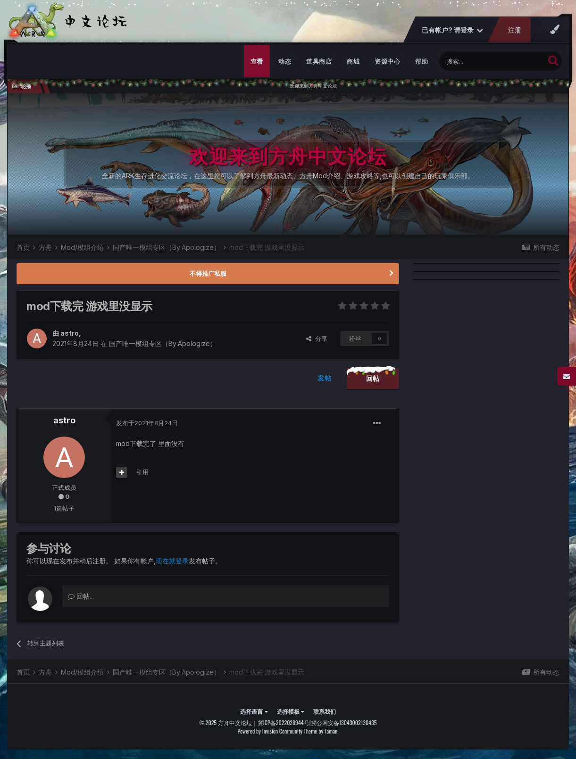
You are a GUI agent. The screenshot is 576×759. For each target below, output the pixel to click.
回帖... (81, 596)
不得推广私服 (208, 273)
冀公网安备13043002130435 (344, 722)
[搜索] (491, 61)
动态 (284, 61)
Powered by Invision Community (269, 731)
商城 (353, 61)
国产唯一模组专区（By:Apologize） (163, 343)
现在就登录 (172, 561)
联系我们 (324, 711)
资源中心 (387, 61)
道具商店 (319, 61)
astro (69, 333)
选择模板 (290, 711)
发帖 (324, 378)
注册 (514, 30)
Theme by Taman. (321, 731)
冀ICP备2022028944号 (283, 722)
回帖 (373, 378)
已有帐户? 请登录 (452, 30)
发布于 (147, 423)
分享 (316, 338)
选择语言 (253, 711)
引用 (142, 472)
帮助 (421, 61)
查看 (256, 61)
